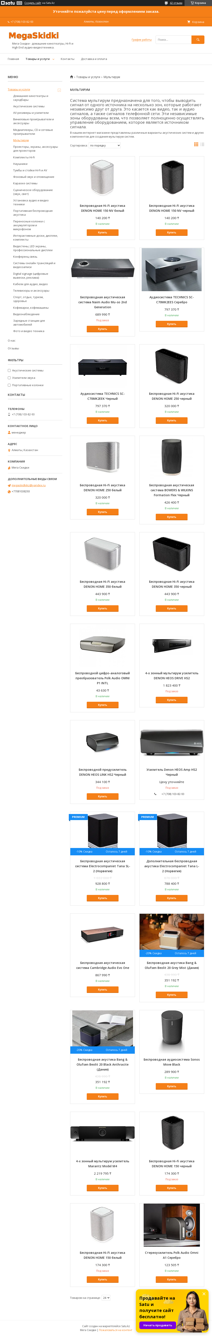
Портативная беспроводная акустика (33, 213)
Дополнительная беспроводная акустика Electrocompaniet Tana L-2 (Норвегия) (171, 866)
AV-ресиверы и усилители (31, 113)
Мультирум (21, 140)
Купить (102, 232)
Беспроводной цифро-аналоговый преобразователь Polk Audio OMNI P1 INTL (102, 678)
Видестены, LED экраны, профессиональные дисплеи (33, 248)
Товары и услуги (38, 59)
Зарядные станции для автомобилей (29, 322)
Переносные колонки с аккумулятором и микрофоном (29, 225)
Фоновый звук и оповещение (33, 177)
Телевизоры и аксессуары (31, 290)
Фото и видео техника (28, 331)
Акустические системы (29, 106)
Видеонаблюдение (26, 314)
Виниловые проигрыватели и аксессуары (33, 121)
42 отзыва (176, 3)
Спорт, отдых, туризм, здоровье (28, 299)
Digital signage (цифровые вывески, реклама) (30, 275)
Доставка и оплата (94, 59)
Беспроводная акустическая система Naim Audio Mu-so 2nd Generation (102, 302)
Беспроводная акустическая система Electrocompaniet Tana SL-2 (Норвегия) (102, 866)
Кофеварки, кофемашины (31, 308)
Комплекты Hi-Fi (24, 157)
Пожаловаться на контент (115, 1330)
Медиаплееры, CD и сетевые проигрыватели (33, 132)
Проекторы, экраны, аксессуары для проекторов (35, 149)
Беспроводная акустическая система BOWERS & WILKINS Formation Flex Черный (171, 490)
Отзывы (13, 348)
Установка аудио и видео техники (31, 202)
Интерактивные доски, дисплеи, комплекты (35, 237)
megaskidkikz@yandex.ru (29, 485)
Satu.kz (125, 1326)
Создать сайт (32, 3)
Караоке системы (25, 183)
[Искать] (197, 39)
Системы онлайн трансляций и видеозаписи (34, 265)
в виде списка (202, 145)
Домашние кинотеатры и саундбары (30, 98)
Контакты (67, 59)
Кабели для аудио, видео (30, 284)
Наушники (20, 164)
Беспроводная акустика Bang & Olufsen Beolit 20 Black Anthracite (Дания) (102, 1064)
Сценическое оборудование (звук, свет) (33, 192)
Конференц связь (25, 257)
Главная (13, 59)
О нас (11, 340)
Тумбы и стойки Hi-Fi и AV (30, 170)
